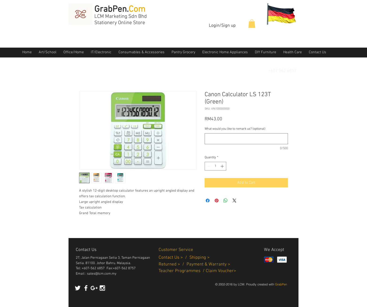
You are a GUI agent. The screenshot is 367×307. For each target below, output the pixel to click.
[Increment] (223, 166)
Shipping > (199, 257)
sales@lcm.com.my (101, 274)
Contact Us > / (174, 257)
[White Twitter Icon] (77, 288)
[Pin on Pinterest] (216, 200)
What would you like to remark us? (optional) (235, 129)
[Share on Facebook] (207, 200)
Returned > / (173, 264)
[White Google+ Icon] (94, 288)
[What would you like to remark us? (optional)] (246, 138)
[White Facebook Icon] (86, 288)
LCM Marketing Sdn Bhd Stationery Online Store (120, 19)
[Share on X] (234, 200)
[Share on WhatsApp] (225, 200)
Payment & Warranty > (208, 264)
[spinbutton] (215, 166)
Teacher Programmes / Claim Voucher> (197, 271)
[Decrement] (208, 166)
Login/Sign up (222, 25)
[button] (251, 23)
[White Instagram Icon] (102, 288)
